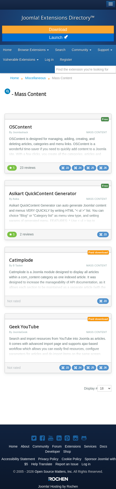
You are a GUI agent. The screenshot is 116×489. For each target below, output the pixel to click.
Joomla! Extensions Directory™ (58, 17)
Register (66, 59)
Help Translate (41, 464)
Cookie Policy (71, 459)
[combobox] (85, 69)
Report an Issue (66, 464)
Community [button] (82, 50)
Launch (58, 37)
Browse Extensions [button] (33, 50)
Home (7, 50)
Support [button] (105, 50)
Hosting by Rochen (58, 486)
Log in (49, 59)
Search (60, 50)
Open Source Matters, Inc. (54, 471)
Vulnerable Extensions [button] (21, 59)
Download (58, 29)
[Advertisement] (42, 409)
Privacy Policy (48, 459)
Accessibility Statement (18, 459)
